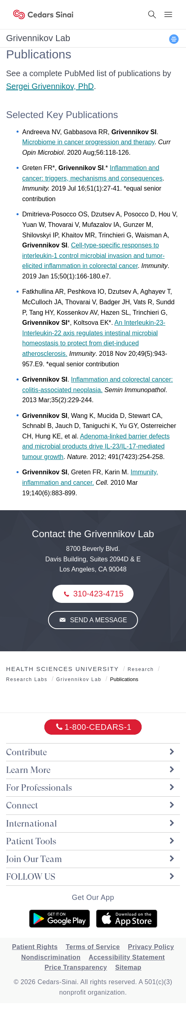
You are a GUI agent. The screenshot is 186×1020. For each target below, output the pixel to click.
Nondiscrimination (50, 957)
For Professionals (91, 788)
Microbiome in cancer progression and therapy (88, 142)
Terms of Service (93, 946)
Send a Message (97, 620)
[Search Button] (152, 14)
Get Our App (93, 897)
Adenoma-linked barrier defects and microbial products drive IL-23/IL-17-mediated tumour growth (96, 446)
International (91, 823)
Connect (91, 805)
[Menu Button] (168, 14)
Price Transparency (76, 967)
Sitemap (128, 967)
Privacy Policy (151, 946)
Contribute (91, 752)
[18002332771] (93, 727)
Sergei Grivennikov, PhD (50, 86)
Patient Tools (91, 841)
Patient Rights (35, 946)
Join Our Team (91, 859)
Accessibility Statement (127, 957)
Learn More (91, 770)
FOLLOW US (91, 877)
